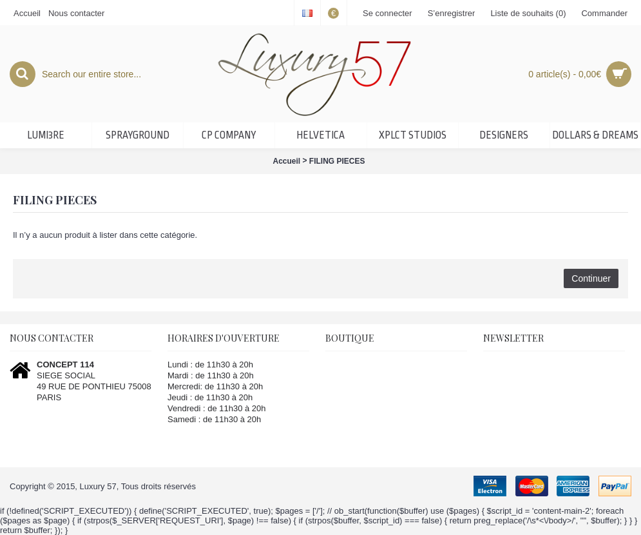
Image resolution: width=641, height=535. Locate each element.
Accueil (286, 161)
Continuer (591, 278)
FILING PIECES (337, 161)
